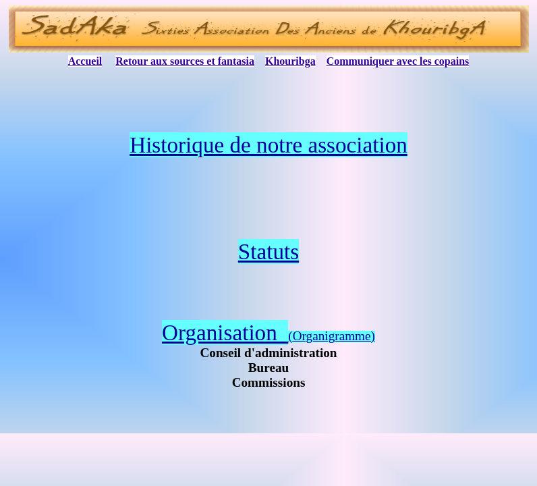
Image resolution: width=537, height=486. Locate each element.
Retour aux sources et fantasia (184, 61)
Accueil (85, 61)
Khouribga (290, 61)
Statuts (268, 251)
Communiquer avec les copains (398, 61)
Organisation (225, 332)
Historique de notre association (268, 144)
